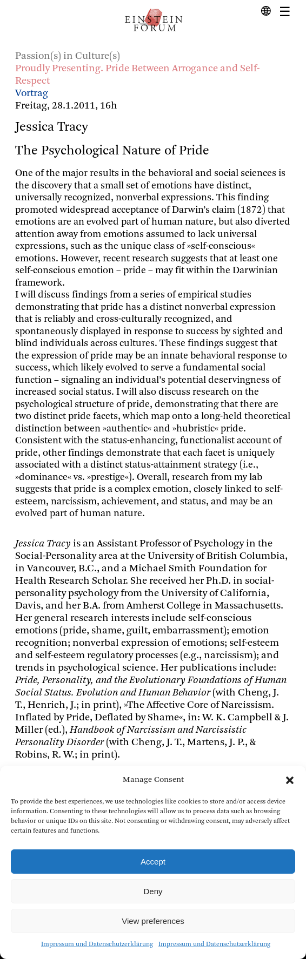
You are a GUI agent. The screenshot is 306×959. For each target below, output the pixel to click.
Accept (153, 861)
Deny (152, 891)
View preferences (153, 921)
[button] (289, 780)
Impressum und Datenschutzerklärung (97, 944)
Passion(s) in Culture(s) (67, 56)
